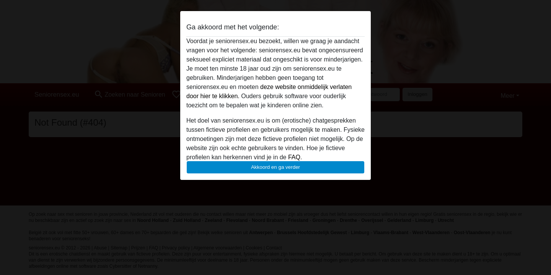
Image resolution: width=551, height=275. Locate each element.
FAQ (294, 157)
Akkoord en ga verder (275, 167)
